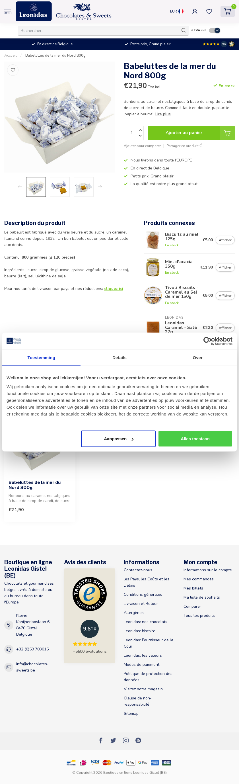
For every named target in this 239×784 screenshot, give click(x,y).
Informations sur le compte (208, 570)
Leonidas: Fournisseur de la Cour (148, 643)
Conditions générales (143, 594)
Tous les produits (199, 615)
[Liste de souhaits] (12, 70)
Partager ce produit (184, 145)
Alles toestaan (195, 438)
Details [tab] (119, 357)
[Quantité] (134, 133)
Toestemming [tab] (41, 357)
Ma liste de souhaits (202, 597)
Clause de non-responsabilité (138, 701)
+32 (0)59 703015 (32, 649)
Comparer (192, 606)
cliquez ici (113, 288)
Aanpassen (118, 438)
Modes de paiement (141, 664)
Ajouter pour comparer (142, 145)
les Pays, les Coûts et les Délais (146, 582)
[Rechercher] (184, 30)
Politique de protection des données (148, 677)
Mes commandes (199, 579)
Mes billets (193, 588)
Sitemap (131, 713)
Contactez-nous (138, 570)
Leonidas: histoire (139, 631)
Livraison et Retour (141, 603)
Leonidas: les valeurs (143, 655)
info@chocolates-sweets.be (32, 667)
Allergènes (134, 612)
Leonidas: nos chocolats (145, 622)
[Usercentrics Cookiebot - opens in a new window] (207, 341)
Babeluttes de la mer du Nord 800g (55, 55)
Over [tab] (198, 357)
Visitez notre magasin (143, 689)
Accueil (10, 55)
